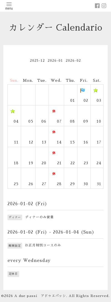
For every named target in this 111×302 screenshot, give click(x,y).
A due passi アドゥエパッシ (40, 296)
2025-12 (37, 60)
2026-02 (73, 60)
